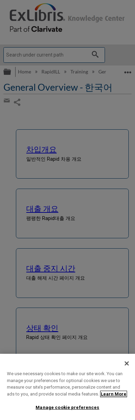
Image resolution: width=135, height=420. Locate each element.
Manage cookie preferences (67, 407)
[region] (67, 387)
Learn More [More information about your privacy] (113, 394)
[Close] (126, 363)
